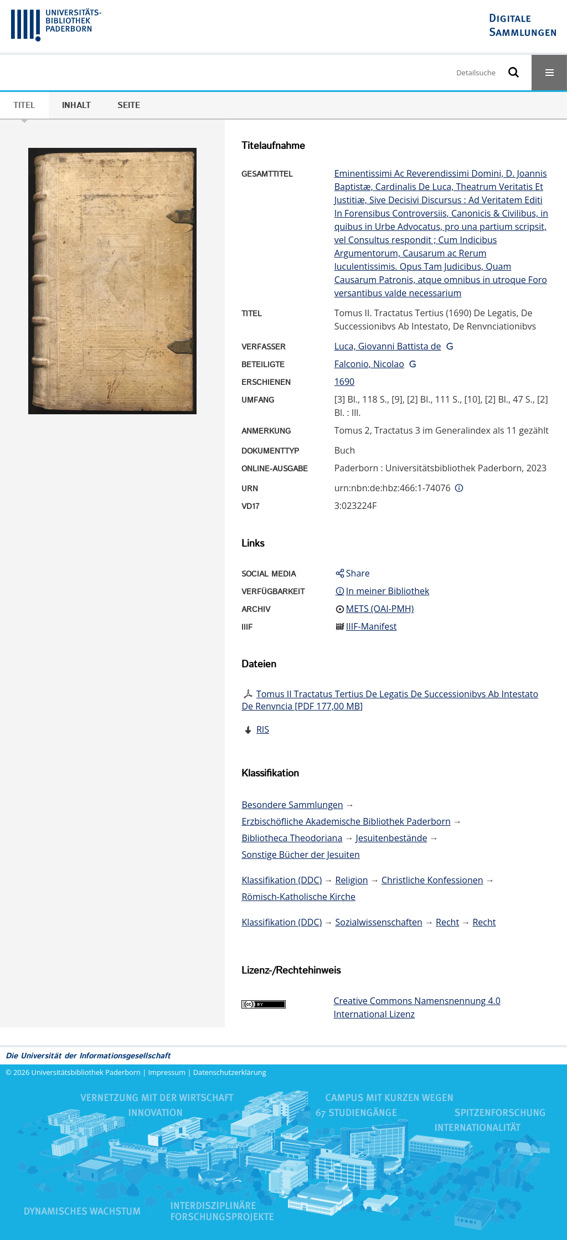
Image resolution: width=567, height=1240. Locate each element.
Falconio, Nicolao (369, 364)
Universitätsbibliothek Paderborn (86, 1072)
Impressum (167, 1072)
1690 (344, 381)
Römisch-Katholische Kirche (298, 897)
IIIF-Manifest (371, 626)
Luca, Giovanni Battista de (387, 346)
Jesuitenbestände (391, 838)
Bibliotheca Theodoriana (291, 838)
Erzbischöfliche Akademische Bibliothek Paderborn (345, 821)
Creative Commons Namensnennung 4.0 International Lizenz (416, 1007)
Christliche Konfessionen (432, 880)
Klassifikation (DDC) (281, 880)
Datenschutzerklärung (229, 1072)
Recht (447, 922)
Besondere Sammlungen (292, 805)
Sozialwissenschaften (379, 922)
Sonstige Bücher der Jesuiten (300, 854)
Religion (352, 880)
